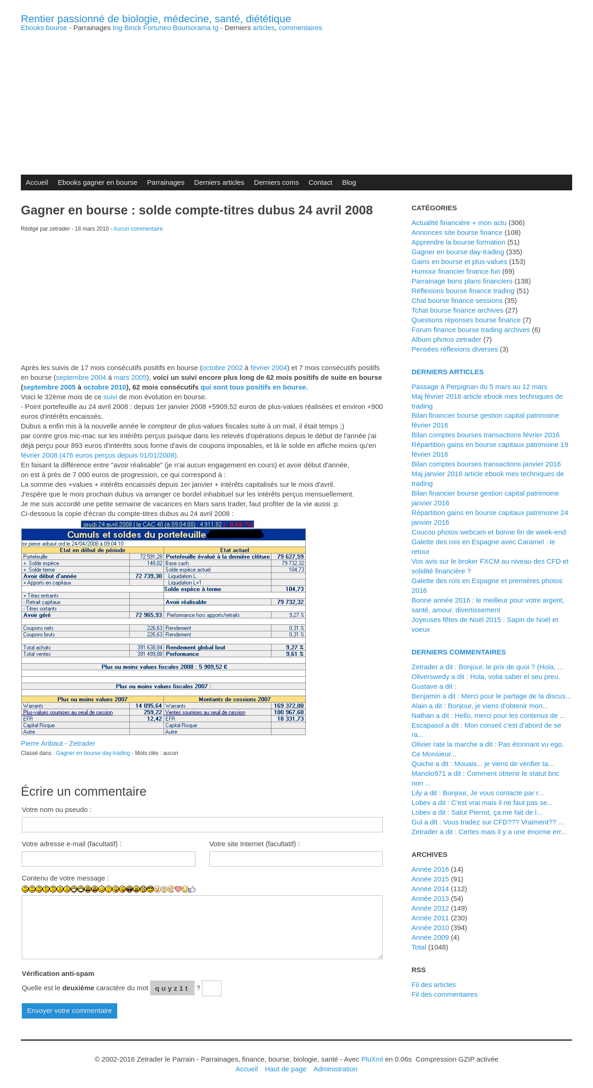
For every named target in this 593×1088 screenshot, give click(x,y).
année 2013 (430, 898)
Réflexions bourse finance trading (462, 291)
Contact (321, 182)
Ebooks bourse (44, 27)
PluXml (372, 1059)
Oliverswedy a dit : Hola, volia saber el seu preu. (485, 676)
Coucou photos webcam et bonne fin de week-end (488, 532)
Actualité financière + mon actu (458, 222)
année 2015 (430, 879)
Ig (216, 27)
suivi (110, 397)
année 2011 (430, 918)
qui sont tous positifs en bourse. (254, 387)
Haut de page (286, 1069)
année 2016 (430, 869)
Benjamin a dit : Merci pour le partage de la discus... (491, 696)
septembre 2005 (49, 387)
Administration (336, 1069)
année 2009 (430, 937)
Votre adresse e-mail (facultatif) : (72, 844)
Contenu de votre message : (65, 878)
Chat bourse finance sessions (457, 300)
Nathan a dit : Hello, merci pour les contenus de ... (488, 715)
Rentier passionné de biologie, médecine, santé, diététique (156, 19)
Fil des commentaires (444, 994)
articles (264, 27)
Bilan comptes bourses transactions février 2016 (485, 435)
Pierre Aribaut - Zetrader (58, 743)
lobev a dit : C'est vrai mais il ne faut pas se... (482, 802)
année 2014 (430, 889)
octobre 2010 (104, 387)
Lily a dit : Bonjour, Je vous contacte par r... (477, 793)
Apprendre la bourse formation (458, 242)
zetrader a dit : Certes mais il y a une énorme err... (489, 832)
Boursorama (192, 27)
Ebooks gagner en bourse (98, 182)
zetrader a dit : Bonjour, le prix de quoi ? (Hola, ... (487, 667)
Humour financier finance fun (455, 271)
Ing (117, 27)
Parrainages (165, 182)
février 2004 (269, 367)
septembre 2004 (81, 377)
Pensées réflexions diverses (454, 349)
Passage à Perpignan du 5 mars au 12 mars (479, 386)
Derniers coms (276, 182)
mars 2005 (130, 377)
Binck (132, 27)
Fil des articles (433, 984)
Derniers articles (219, 182)
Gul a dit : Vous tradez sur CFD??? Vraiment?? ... (487, 822)
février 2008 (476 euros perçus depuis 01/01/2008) (99, 455)
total (419, 947)
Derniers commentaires (458, 652)
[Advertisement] (296, 96)
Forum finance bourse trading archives (470, 329)
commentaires (300, 27)
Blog (349, 182)
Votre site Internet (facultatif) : (254, 844)
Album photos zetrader (446, 339)
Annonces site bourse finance (457, 232)
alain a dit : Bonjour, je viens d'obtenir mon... (479, 706)
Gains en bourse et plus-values (459, 261)
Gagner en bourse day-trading (93, 753)
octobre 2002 (222, 367)
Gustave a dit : (433, 686)
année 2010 (430, 927)
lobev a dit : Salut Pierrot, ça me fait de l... (476, 812)
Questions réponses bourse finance (466, 320)
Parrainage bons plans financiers (461, 281)
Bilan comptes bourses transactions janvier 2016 (486, 464)
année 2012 (430, 908)
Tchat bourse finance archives (457, 310)
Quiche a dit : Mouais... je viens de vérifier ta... (482, 763)
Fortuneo (157, 27)
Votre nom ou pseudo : (57, 809)
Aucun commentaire (138, 229)
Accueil (36, 182)
